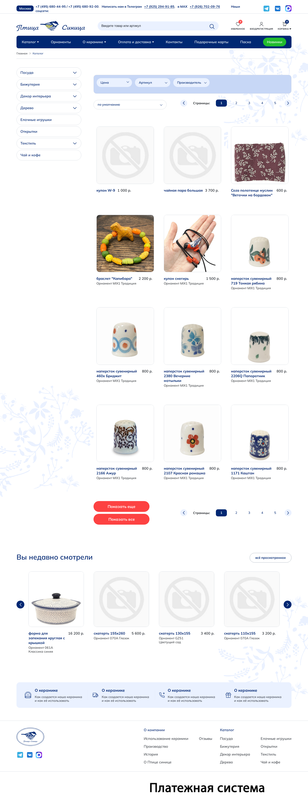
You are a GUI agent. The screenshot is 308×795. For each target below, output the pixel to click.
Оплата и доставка (136, 42)
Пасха (245, 42)
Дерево (48, 108)
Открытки (28, 131)
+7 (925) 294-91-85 (159, 6)
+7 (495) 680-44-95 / (52, 6)
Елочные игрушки (36, 119)
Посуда (48, 72)
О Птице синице (157, 762)
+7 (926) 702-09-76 (205, 6)
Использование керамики (166, 738)
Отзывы (205, 738)
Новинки (274, 42)
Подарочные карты (211, 42)
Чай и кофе (30, 155)
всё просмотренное (270, 558)
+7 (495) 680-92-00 (83, 6)
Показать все (122, 519)
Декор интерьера (48, 96)
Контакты (174, 42)
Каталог (30, 42)
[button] (288, 604)
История (151, 754)
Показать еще (122, 506)
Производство (156, 746)
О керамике (94, 42)
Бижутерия (48, 84)
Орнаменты (61, 42)
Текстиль (48, 143)
